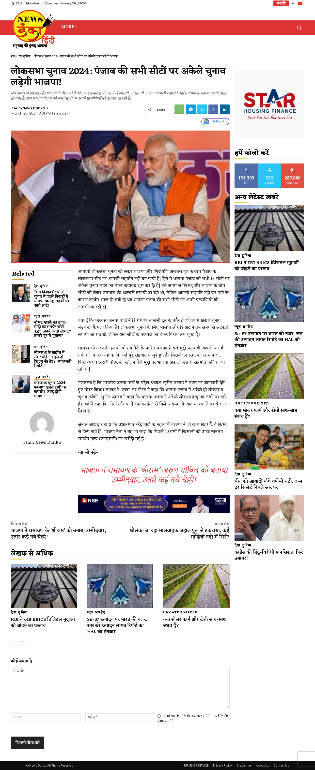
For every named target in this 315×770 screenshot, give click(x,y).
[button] (299, 27)
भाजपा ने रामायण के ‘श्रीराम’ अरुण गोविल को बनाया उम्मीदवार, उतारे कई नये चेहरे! (153, 475)
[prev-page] (14, 644)
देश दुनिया (24, 56)
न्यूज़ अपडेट (42, 316)
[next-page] (22, 644)
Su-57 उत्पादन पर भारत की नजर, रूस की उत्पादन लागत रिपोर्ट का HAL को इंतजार (118, 625)
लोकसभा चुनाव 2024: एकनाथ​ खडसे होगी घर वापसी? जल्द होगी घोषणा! (50, 390)
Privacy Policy (222, 765)
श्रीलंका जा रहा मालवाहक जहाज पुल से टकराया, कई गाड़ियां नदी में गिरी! (179, 534)
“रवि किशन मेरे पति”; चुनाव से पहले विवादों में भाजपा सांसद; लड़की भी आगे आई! (51, 299)
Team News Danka (28, 108)
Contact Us (281, 765)
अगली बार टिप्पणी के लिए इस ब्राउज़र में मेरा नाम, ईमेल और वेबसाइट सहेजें (193, 718)
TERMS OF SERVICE (196, 765)
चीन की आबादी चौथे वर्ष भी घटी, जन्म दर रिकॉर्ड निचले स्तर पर (269, 484)
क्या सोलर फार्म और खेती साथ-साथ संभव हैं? (192, 622)
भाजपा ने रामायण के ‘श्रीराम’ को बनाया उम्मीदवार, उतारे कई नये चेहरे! (58, 534)
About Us (262, 765)
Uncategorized (180, 612)
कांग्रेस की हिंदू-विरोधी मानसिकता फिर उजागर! (266, 555)
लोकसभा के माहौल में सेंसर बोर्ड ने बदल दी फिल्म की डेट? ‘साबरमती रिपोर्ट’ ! (52, 360)
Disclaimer (243, 765)
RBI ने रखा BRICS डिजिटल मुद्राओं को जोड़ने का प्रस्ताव (37, 622)
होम (13, 56)
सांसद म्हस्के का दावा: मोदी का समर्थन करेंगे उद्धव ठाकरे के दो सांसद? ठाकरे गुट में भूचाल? (52, 329)
